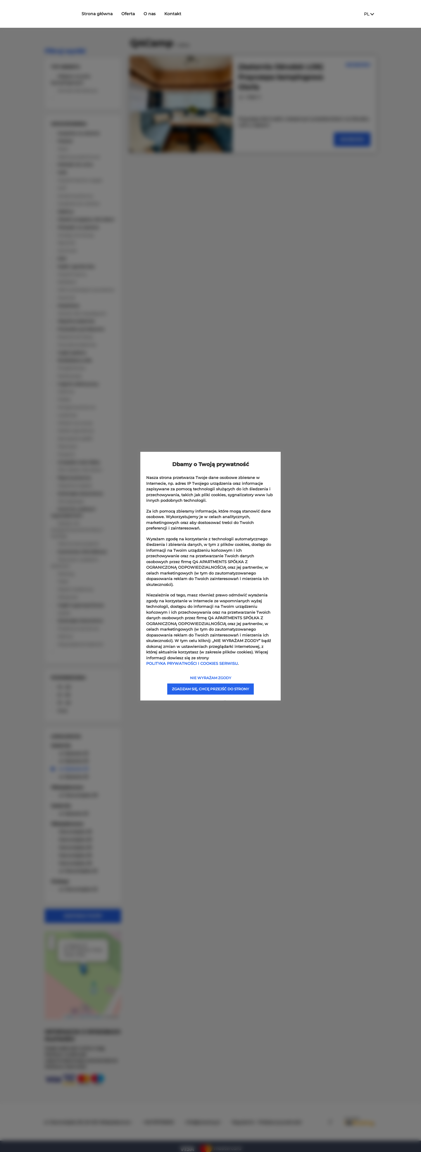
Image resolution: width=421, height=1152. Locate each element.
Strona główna (106, 13)
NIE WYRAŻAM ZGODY (210, 677)
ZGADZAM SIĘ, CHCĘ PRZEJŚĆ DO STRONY (210, 688)
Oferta (137, 13)
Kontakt (182, 13)
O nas (159, 13)
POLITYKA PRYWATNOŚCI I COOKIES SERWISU (192, 663)
